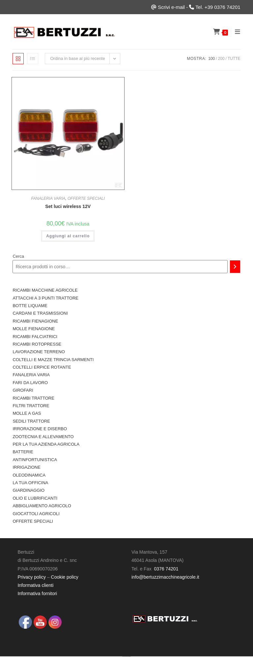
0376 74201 (166, 568)
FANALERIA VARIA (48, 198)
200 (221, 58)
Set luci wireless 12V (68, 206)
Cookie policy (64, 577)
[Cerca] (235, 266)
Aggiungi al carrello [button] (68, 236)
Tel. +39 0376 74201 (217, 7)
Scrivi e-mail (171, 7)
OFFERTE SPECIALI (86, 198)
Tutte (234, 58)
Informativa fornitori (37, 593)
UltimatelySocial (129, 656)
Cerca (18, 256)
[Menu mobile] (235, 32)
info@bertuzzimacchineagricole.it (165, 577)
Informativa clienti (35, 585)
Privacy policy (31, 577)
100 (211, 58)
